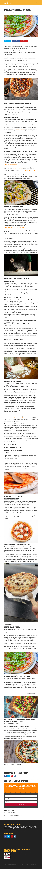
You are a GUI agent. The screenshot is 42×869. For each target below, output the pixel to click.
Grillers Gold (8, 13)
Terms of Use (33, 864)
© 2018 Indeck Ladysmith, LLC (11, 864)
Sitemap (9, 866)
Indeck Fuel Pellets (17, 866)
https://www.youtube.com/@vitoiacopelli (15, 227)
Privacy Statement (24, 864)
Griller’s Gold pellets (17, 169)
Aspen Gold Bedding (28, 866)
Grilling (13, 13)
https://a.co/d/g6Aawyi (10, 164)
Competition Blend (19, 129)
